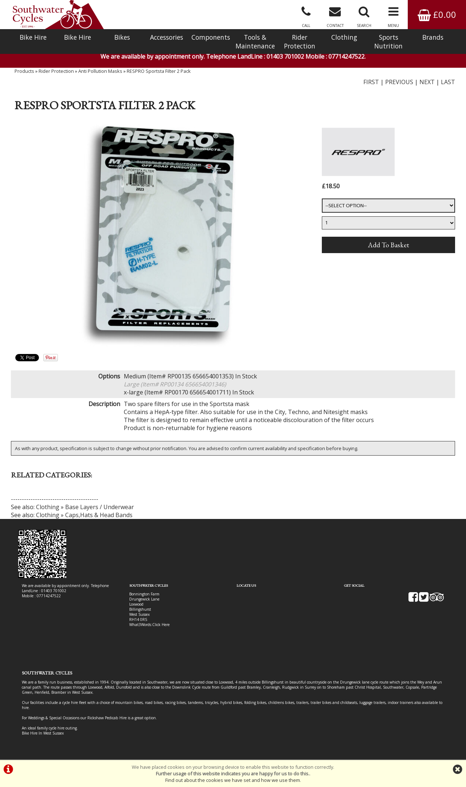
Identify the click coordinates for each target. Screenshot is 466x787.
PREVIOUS (399, 82)
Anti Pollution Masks (100, 71)
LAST (448, 82)
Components (210, 37)
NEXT (427, 82)
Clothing (344, 37)
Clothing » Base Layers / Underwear (85, 507)
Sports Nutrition (388, 41)
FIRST (371, 82)
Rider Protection (299, 41)
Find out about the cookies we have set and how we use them (232, 780)
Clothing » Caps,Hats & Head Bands (84, 515)
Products (24, 71)
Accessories (166, 37)
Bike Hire (33, 37)
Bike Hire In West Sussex (43, 733)
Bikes (122, 37)
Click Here (161, 624)
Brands (432, 37)
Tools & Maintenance (255, 41)
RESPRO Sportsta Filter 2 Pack (159, 71)
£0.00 (437, 14)
